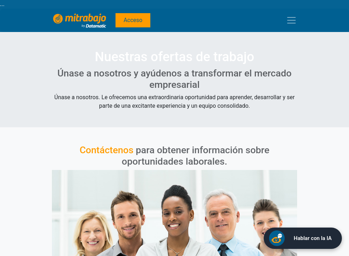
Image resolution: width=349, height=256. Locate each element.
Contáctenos (107, 150)
